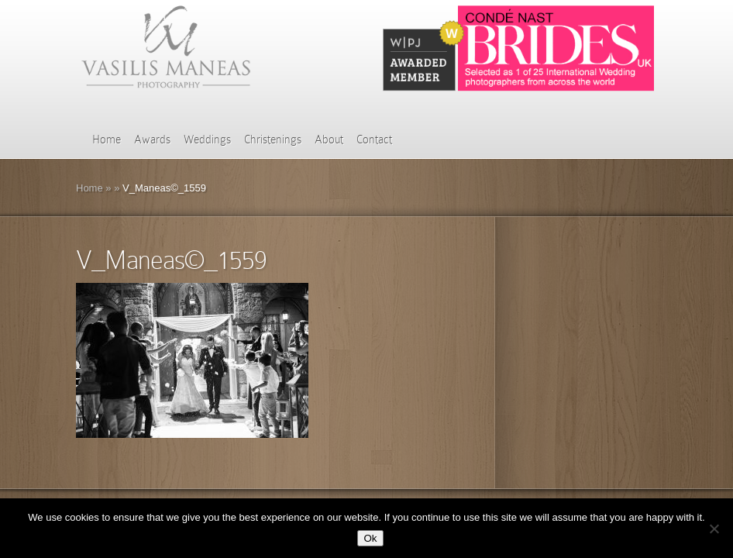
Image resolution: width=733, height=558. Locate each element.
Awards (152, 139)
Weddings (207, 139)
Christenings (272, 139)
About (329, 139)
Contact (374, 139)
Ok (370, 538)
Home (106, 139)
